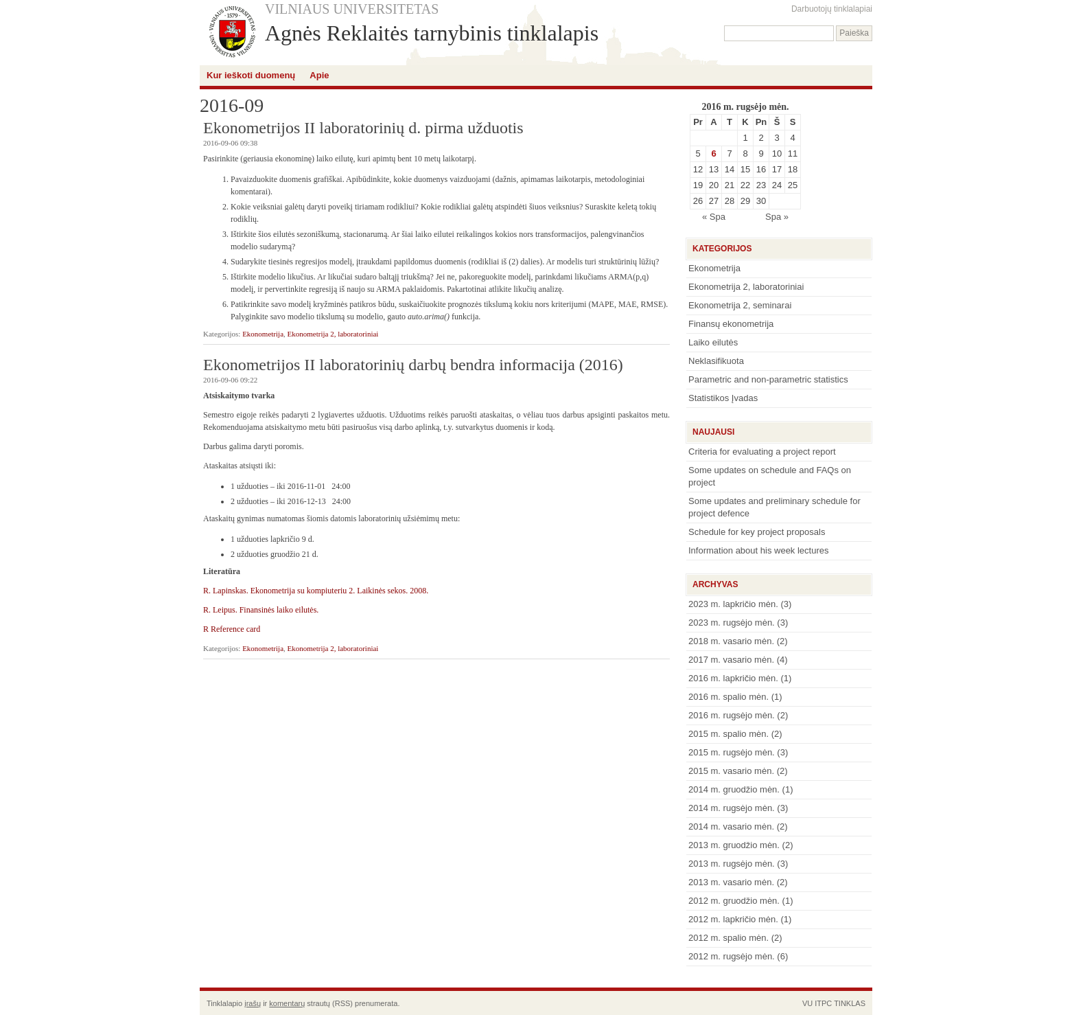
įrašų (252, 1003)
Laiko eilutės (713, 342)
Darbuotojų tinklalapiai (831, 9)
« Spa (713, 217)
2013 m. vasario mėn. (731, 882)
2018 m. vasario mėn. (731, 641)
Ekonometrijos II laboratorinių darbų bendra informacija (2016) (413, 365)
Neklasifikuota (716, 361)
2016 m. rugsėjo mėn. (731, 715)
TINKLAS (849, 1003)
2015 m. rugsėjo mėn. (731, 752)
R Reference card (231, 629)
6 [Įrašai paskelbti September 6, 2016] (713, 153)
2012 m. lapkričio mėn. (733, 919)
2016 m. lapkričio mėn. (733, 678)
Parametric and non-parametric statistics (768, 379)
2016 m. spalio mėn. (728, 697)
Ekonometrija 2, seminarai (739, 305)
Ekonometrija (262, 334)
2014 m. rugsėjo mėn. (731, 808)
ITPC (823, 1003)
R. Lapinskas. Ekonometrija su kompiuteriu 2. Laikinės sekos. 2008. (315, 590)
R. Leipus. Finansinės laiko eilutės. (260, 610)
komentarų (287, 1003)
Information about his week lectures (758, 550)
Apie (319, 75)
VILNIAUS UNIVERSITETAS (352, 8)
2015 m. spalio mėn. (728, 734)
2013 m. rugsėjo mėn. (731, 863)
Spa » (777, 217)
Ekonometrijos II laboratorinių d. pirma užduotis (363, 128)
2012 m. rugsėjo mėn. (731, 956)
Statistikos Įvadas (723, 398)
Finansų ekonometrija (730, 324)
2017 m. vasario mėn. (731, 659)
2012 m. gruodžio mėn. (734, 901)
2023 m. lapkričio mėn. (733, 604)
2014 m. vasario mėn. (731, 826)
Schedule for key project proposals (756, 532)
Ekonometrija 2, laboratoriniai (333, 334)
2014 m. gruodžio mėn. (734, 789)
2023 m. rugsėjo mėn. (731, 622)
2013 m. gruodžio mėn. (734, 845)
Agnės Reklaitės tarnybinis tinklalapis (431, 33)
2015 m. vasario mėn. (731, 771)
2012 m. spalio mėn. (728, 938)
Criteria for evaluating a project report (762, 451)
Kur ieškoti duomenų (251, 75)
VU (807, 1003)
